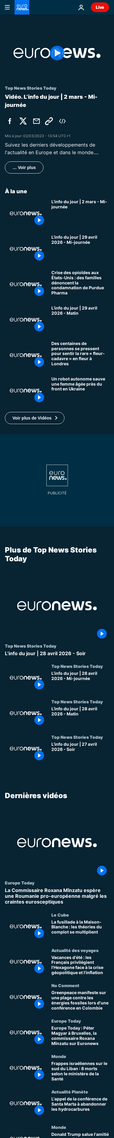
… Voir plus (24, 167)
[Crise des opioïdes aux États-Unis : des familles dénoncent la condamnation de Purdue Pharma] (80, 284)
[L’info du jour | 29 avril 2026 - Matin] (80, 320)
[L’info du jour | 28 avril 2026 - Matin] (80, 716)
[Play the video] (57, 53)
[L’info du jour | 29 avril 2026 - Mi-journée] (80, 249)
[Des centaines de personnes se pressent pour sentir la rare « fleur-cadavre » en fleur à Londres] (80, 355)
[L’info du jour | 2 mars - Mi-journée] (80, 213)
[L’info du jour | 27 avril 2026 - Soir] (80, 752)
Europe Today (19, 882)
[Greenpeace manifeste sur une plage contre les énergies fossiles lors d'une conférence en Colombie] (80, 1000)
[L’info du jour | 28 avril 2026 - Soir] (57, 653)
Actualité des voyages (74, 950)
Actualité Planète (69, 1091)
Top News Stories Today (30, 645)
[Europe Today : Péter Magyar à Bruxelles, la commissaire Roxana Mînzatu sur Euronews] (80, 1036)
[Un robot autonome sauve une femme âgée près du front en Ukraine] (80, 391)
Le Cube (60, 914)
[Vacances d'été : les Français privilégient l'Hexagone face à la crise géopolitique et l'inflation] (80, 965)
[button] (34, 418)
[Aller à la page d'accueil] (22, 7)
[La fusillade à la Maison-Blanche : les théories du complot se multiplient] (80, 930)
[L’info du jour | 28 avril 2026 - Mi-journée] (80, 681)
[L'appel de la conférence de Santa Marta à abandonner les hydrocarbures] (80, 1107)
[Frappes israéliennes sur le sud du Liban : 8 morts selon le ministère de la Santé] (80, 1071)
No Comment (65, 985)
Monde (58, 1056)
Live (100, 7)
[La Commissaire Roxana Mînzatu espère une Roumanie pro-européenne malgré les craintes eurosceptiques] (57, 896)
